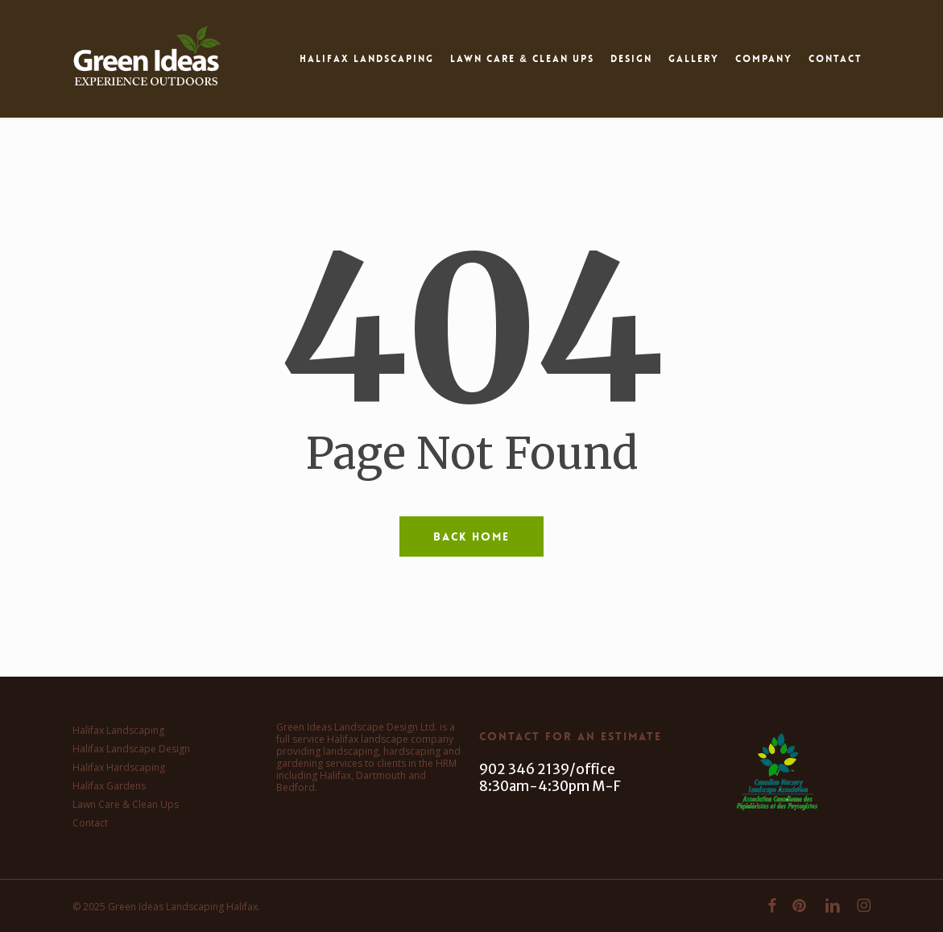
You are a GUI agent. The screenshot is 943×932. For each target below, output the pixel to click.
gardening (299, 763)
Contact (90, 823)
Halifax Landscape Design (131, 749)
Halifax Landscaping (118, 730)
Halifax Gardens (109, 786)
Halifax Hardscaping (118, 767)
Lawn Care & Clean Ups (125, 804)
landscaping (350, 751)
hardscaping (411, 751)
